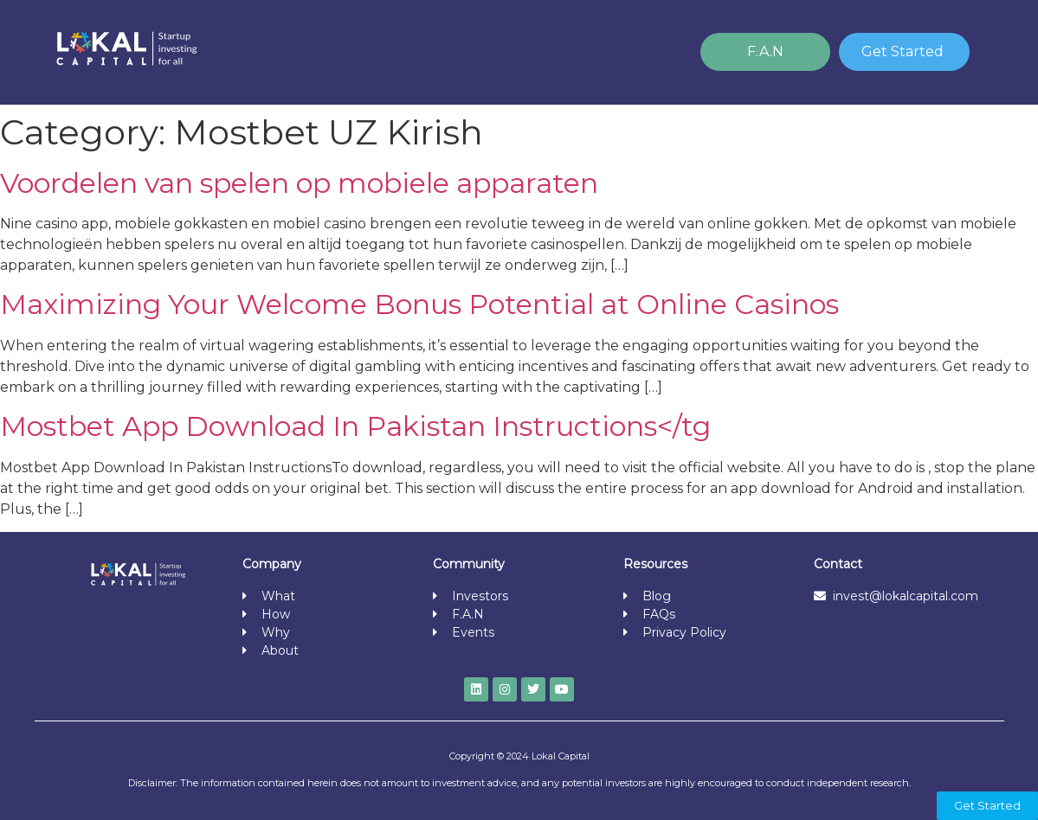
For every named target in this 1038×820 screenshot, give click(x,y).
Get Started (902, 51)
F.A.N (765, 51)
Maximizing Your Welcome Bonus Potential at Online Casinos (419, 304)
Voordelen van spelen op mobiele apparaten (299, 183)
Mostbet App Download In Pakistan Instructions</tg (355, 426)
